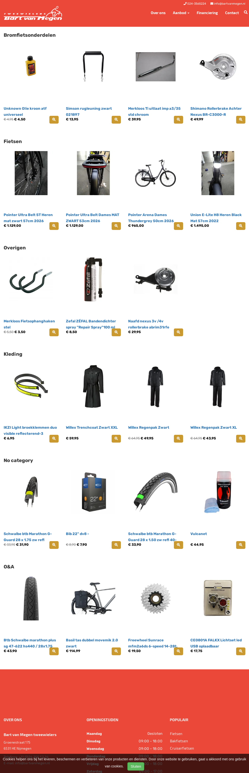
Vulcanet (198, 534)
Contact (232, 12)
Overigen (15, 248)
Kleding (13, 354)
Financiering (207, 12)
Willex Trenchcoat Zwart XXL (92, 427)
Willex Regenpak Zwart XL (213, 427)
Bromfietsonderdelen (30, 35)
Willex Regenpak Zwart (148, 427)
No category (18, 460)
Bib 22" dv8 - (77, 534)
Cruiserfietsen (182, 748)
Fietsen (13, 141)
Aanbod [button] (181, 12)
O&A (9, 567)
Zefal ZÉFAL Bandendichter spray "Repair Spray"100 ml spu (91, 327)
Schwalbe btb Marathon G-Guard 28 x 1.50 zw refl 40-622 (152, 540)
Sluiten (136, 766)
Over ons (158, 12)
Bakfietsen (179, 741)
